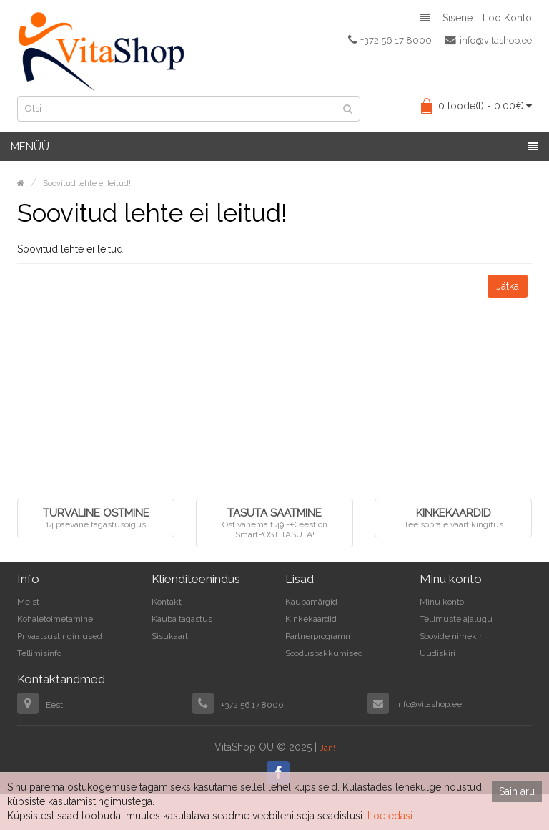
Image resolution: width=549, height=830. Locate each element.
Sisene (457, 18)
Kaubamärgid (311, 602)
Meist (28, 602)
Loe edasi (389, 815)
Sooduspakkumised (324, 653)
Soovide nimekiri (452, 636)
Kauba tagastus (182, 619)
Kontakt (167, 602)
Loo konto (507, 18)
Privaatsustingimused (59, 636)
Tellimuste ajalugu (456, 619)
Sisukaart (170, 636)
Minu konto (442, 602)
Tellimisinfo (39, 653)
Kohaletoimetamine (55, 619)
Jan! (327, 748)
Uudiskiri (437, 653)
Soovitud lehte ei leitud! (87, 183)
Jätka (507, 286)
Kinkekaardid (311, 619)
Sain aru (517, 791)
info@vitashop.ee (488, 40)
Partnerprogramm (319, 636)
